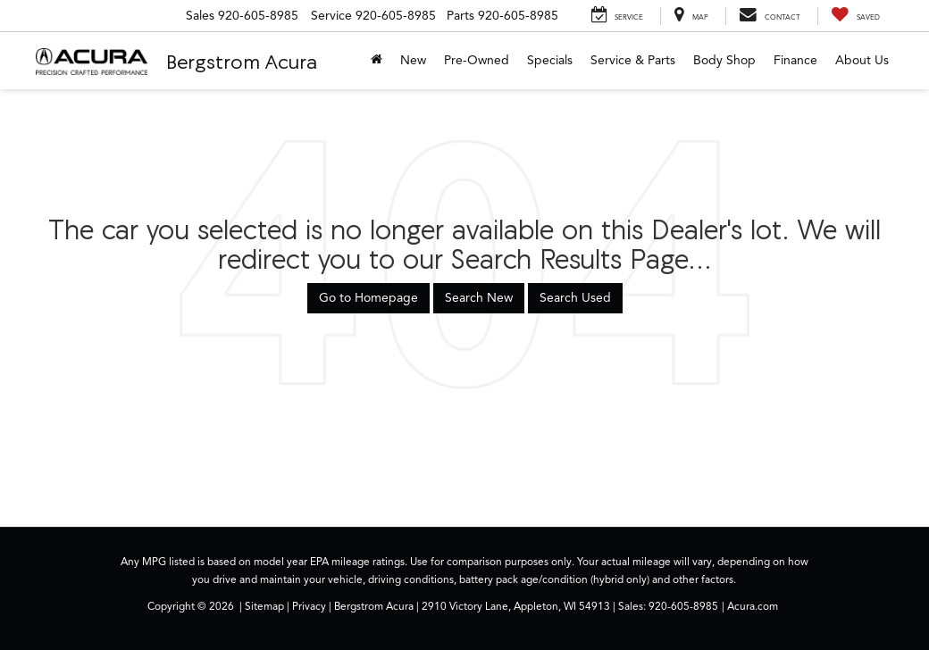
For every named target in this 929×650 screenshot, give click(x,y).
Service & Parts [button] (632, 60)
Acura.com (752, 606)
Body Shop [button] (724, 60)
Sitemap (264, 606)
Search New (479, 297)
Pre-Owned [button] (476, 60)
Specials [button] (550, 60)
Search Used (575, 297)
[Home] (376, 60)
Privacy (309, 606)
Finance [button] (795, 60)
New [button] (413, 60)
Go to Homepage (368, 297)
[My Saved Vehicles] (855, 16)
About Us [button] (862, 60)
